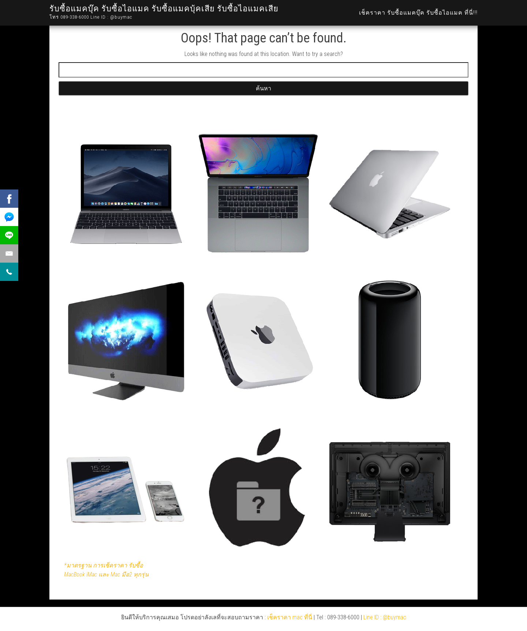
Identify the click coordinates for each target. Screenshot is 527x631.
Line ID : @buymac (384, 617)
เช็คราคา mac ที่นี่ (289, 617)
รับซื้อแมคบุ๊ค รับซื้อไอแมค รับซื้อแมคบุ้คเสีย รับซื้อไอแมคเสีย (164, 8)
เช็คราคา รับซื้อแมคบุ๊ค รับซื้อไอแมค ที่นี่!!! (418, 12)
